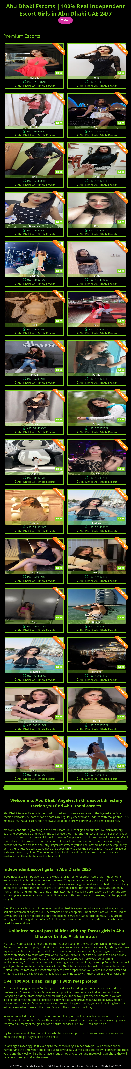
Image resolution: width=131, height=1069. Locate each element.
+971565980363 (99, 81)
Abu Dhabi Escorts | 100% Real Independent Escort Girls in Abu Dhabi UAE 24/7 (65, 10)
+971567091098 (99, 131)
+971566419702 (37, 131)
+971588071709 (99, 180)
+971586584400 (37, 230)
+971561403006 (37, 180)
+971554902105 (37, 329)
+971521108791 (36, 81)
